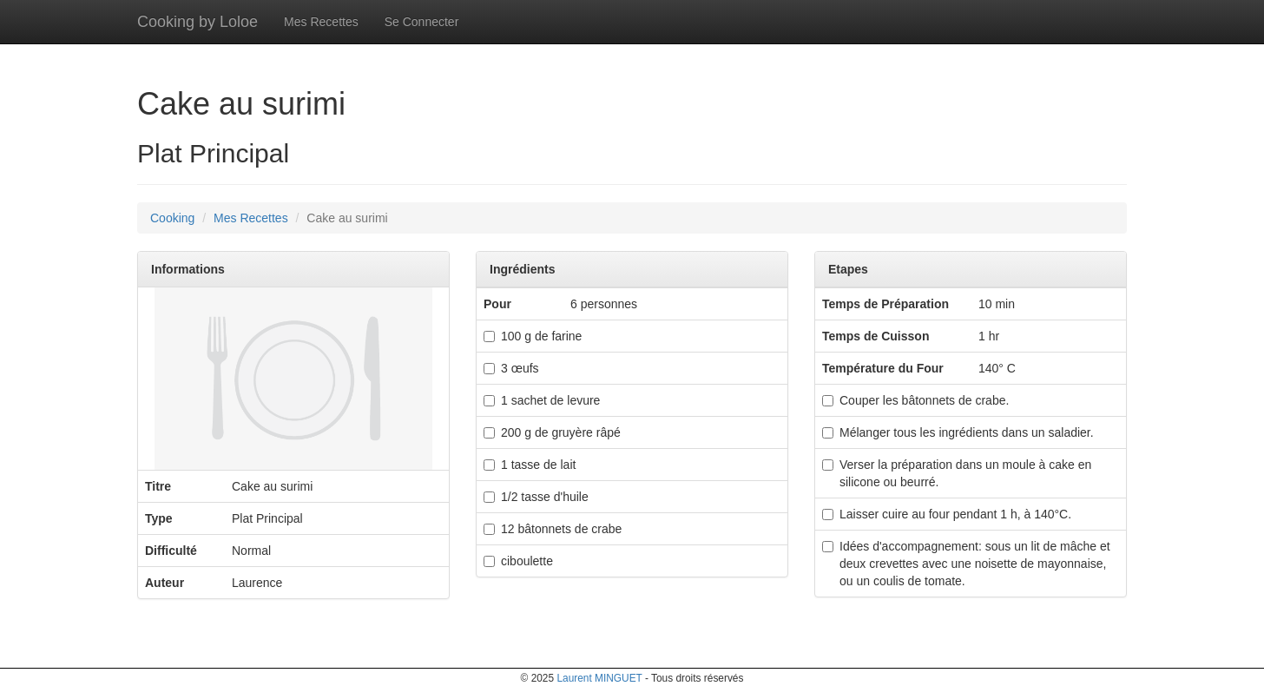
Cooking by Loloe (197, 21)
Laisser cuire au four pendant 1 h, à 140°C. (946, 514)
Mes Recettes (321, 22)
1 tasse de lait (530, 465)
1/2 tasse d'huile (536, 497)
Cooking (172, 218)
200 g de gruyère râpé (552, 432)
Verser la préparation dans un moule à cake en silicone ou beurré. (956, 473)
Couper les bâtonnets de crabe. (915, 400)
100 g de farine (533, 336)
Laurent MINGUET (599, 678)
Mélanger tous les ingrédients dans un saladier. (958, 432)
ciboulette (518, 561)
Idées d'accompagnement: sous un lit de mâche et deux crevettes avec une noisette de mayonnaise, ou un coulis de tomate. (966, 563)
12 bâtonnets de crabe (553, 529)
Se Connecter (422, 22)
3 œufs (511, 368)
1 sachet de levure (542, 400)
